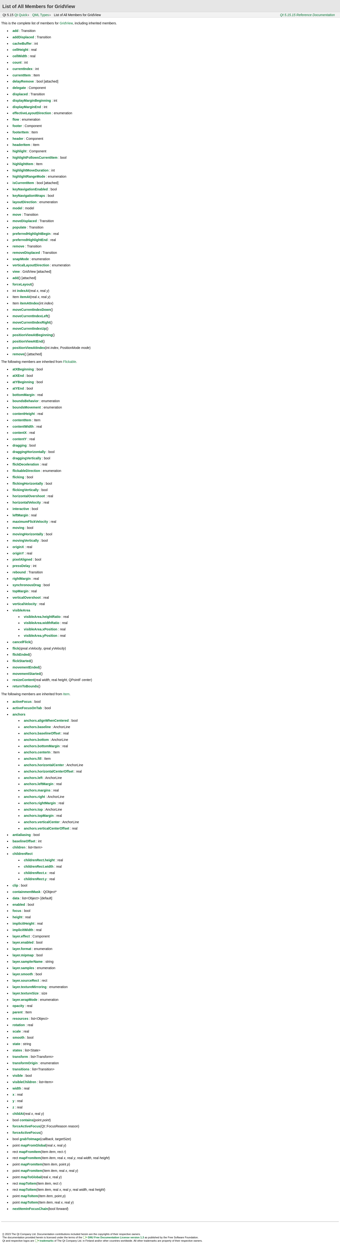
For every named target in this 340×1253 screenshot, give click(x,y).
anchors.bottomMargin (42, 746)
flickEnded (21, 654)
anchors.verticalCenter (42, 822)
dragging (20, 445)
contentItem (22, 420)
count (17, 62)
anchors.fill (33, 759)
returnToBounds (25, 686)
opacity (18, 1006)
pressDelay (21, 566)
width (17, 1088)
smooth (19, 1037)
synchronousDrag (27, 585)
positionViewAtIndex (29, 348)
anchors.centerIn (37, 752)
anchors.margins (37, 790)
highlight (19, 151)
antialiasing (22, 835)
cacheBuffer (22, 43)
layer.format (22, 949)
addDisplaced (23, 37)
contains (26, 1120)
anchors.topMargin (39, 816)
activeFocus (22, 701)
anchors (19, 714)
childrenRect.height (39, 860)
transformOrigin (25, 1063)
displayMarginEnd (27, 107)
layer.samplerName (28, 961)
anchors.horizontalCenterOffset (48, 771)
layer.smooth (23, 974)
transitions (21, 1069)
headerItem (21, 145)
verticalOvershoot (27, 597)
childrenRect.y (35, 879)
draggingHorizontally (29, 452)
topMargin (21, 591)
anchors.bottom (36, 740)
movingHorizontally (28, 534)
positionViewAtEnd (27, 341)
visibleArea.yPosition (40, 635)
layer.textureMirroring (30, 987)
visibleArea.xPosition (40, 629)
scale (17, 1031)
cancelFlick (21, 642)
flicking (18, 477)
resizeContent (23, 680)
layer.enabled (23, 942)
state (16, 1044)
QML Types (40, 15)
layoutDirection (25, 202)
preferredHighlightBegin (32, 234)
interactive (21, 509)
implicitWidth (23, 930)
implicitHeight (23, 923)
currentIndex (23, 69)
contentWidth (23, 426)
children (19, 847)
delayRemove (23, 81)
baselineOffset (24, 841)
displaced (20, 94)
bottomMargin (23, 395)
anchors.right (34, 797)
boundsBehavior (25, 401)
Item (66, 694)
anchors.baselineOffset (42, 733)
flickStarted (21, 661)
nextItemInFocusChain (30, 1209)
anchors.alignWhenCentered (46, 720)
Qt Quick (20, 15)
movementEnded (26, 667)
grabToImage (30, 1139)
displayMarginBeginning (32, 100)
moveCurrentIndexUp (29, 328)
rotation (19, 1025)
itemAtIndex (29, 303)
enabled (19, 904)
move (17, 214)
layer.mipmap (23, 955)
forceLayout (22, 284)
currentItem (22, 75)
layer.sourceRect (26, 980)
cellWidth (20, 56)
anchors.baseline (37, 727)
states (17, 1050)
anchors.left (33, 778)
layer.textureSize (26, 993)
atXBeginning (23, 369)
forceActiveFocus (26, 1126)
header (18, 139)
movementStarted (26, 674)
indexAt (23, 291)
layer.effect (21, 936)
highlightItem (23, 164)
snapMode (21, 259)
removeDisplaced (26, 253)
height (17, 917)
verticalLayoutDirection (31, 265)
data (16, 898)
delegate (19, 88)
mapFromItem (30, 1152)
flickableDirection (26, 471)
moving (18, 528)
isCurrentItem (23, 183)
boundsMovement (27, 407)
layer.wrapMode (25, 1000)
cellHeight (20, 50)
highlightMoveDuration (30, 170)
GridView (66, 23)
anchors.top (33, 809)
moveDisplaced (25, 221)
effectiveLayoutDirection (32, 113)
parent (18, 1012)
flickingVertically (26, 490)
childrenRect (23, 854)
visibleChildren (24, 1082)
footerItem (21, 132)
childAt (18, 1114)
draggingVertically (27, 458)
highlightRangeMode (29, 176)
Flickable (69, 362)
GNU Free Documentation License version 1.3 (116, 1237)
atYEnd (18, 388)
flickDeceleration (26, 464)
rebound (19, 572)
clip (15, 885)
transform (20, 1057)
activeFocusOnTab (27, 708)
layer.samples (23, 968)
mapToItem (27, 1183)
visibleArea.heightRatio (42, 617)
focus (17, 911)
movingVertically (26, 540)
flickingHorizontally (28, 483)
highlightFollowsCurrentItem (35, 157)
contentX (20, 433)
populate (19, 227)
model (17, 208)
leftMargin (20, 515)
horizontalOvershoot (29, 496)
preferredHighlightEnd (30, 240)
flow (16, 119)
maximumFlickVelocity (30, 521)
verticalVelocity (25, 604)
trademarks (47, 1240)
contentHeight (24, 414)
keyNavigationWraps (29, 196)
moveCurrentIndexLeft (30, 316)
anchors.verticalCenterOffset (46, 828)
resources (20, 1018)
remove (18, 246)
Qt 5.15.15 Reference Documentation (307, 15)
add (15, 31)
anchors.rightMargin (40, 803)
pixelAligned (22, 559)
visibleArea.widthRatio (41, 623)
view (16, 271)
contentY (20, 439)
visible (18, 1075)
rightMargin (22, 578)
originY (18, 553)
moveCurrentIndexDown (32, 310)
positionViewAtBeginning (32, 335)
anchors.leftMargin (38, 784)
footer (17, 126)
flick (16, 648)
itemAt (25, 297)
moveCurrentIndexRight (31, 322)
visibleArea (21, 610)
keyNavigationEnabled (30, 189)
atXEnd (18, 376)
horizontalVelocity (27, 502)
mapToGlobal (31, 1177)
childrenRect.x (35, 873)
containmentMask (26, 892)
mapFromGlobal (33, 1145)
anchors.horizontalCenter (44, 765)
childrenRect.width (38, 866)
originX (18, 547)
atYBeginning (23, 382)
